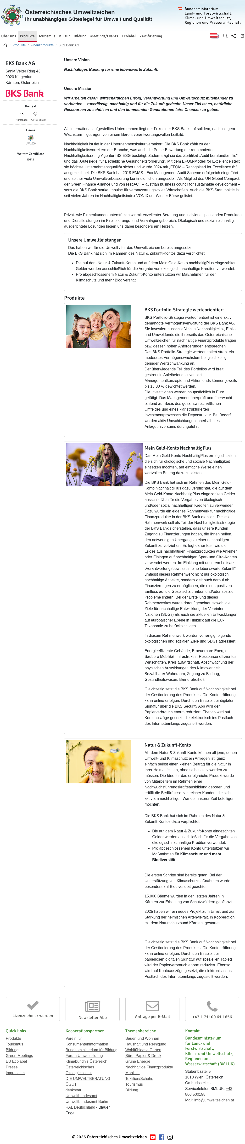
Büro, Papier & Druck (143, 1056)
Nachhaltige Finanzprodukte (149, 1067)
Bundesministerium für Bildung (91, 1050)
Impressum (15, 1073)
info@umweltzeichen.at (214, 1100)
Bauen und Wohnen (142, 1038)
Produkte (19, 45)
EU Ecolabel (16, 1061)
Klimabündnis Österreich (86, 1061)
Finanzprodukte (42, 45)
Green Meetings (19, 1056)
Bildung (12, 1050)
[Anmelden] (241, 36)
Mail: (189, 1100)
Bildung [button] (80, 36)
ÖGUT (71, 1084)
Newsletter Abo (92, 1017)
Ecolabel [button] (129, 36)
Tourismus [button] (47, 36)
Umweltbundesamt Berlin (87, 1102)
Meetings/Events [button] (104, 36)
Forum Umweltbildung (84, 1056)
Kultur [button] (64, 36)
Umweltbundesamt (81, 1096)
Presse (12, 1067)
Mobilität (132, 1073)
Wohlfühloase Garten (143, 1050)
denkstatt (73, 1090)
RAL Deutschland (80, 1107)
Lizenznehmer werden (32, 1015)
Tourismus (14, 1044)
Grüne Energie (137, 1061)
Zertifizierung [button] (151, 36)
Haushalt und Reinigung (145, 1044)
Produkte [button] (27, 36)
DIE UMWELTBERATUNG (88, 1079)
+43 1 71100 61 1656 (212, 1016)
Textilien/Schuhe (139, 1079)
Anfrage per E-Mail (152, 1016)
